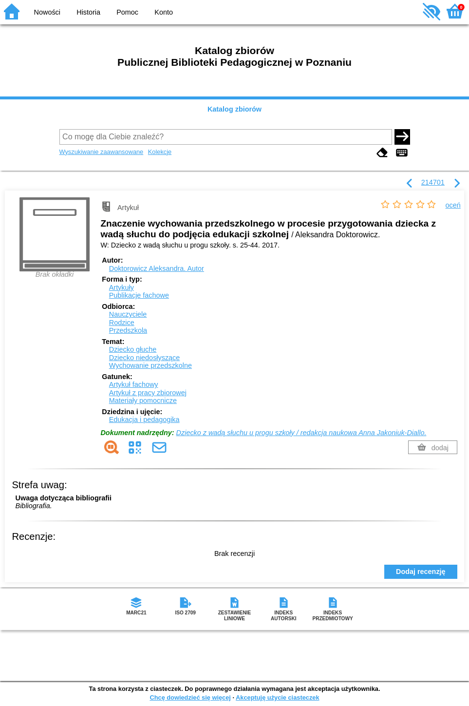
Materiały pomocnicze (143, 400)
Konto (163, 12)
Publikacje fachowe (139, 295)
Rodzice (121, 322)
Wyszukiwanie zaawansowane (101, 151)
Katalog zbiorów (234, 109)
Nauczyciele (128, 314)
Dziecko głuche (133, 349)
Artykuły (121, 287)
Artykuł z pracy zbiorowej (148, 393)
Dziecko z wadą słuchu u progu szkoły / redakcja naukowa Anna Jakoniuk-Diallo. (301, 433)
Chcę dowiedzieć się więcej (190, 697)
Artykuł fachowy (133, 384)
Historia (88, 12)
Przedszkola (128, 330)
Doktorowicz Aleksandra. (156, 268)
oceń (453, 205)
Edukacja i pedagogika (144, 419)
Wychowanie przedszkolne (150, 365)
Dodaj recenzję (421, 571)
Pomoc (127, 12)
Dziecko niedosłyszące (144, 358)
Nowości (47, 12)
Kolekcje (159, 151)
